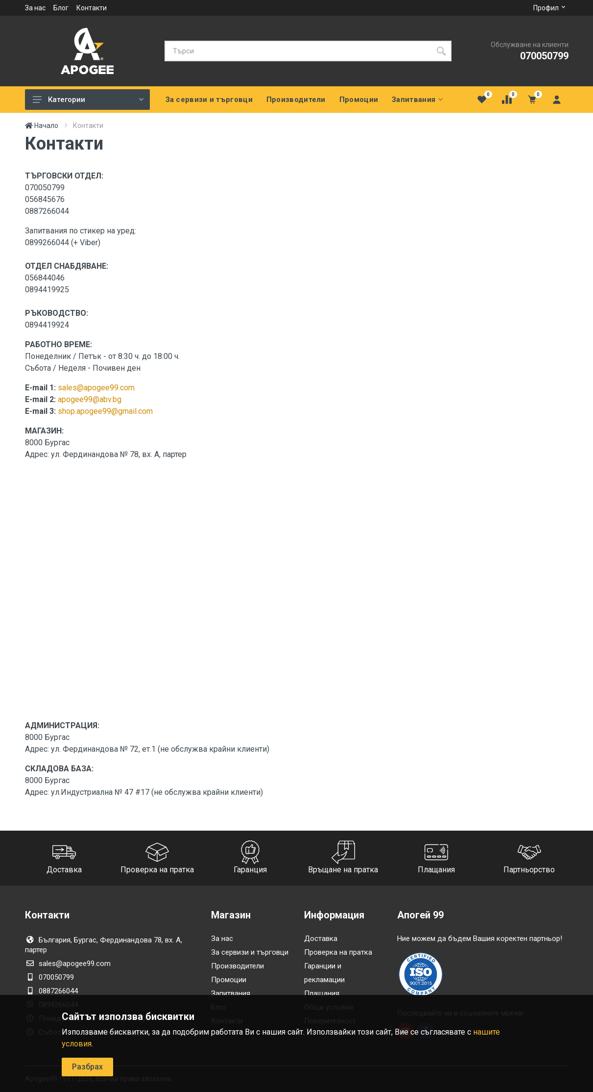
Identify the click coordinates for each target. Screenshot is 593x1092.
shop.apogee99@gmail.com (105, 411)
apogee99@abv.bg (89, 399)
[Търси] (298, 51)
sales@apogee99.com (96, 387)
